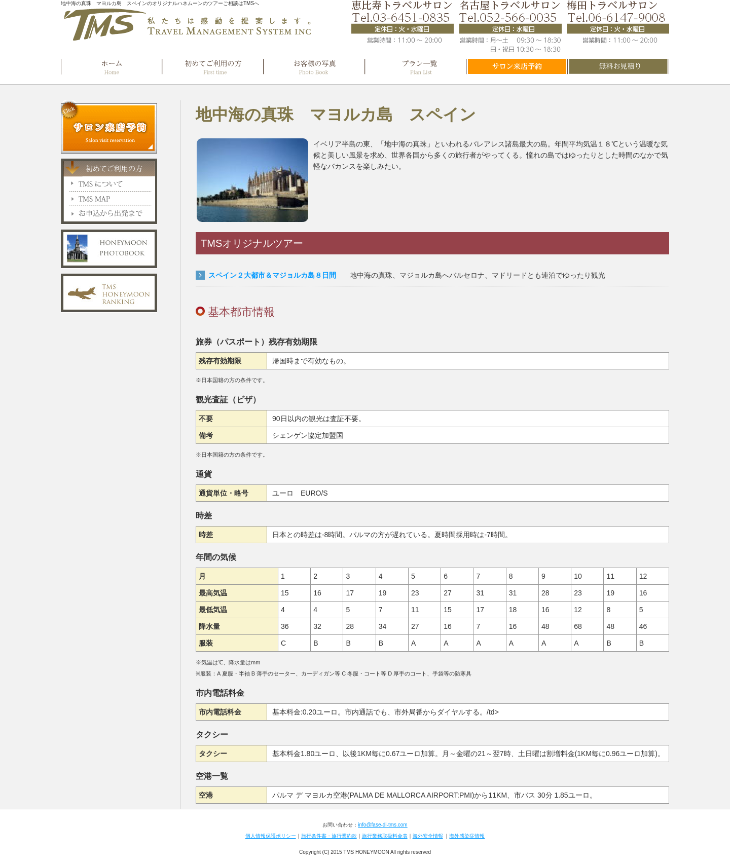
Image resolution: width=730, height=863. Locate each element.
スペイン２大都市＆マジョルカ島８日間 (272, 275)
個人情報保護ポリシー (270, 836)
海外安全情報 (428, 836)
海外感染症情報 (467, 836)
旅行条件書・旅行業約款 (329, 836)
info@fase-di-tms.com (382, 825)
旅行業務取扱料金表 (385, 836)
